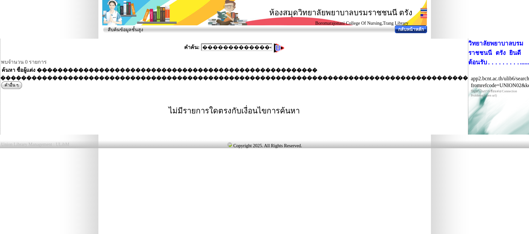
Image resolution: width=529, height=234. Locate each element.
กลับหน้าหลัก (411, 29)
